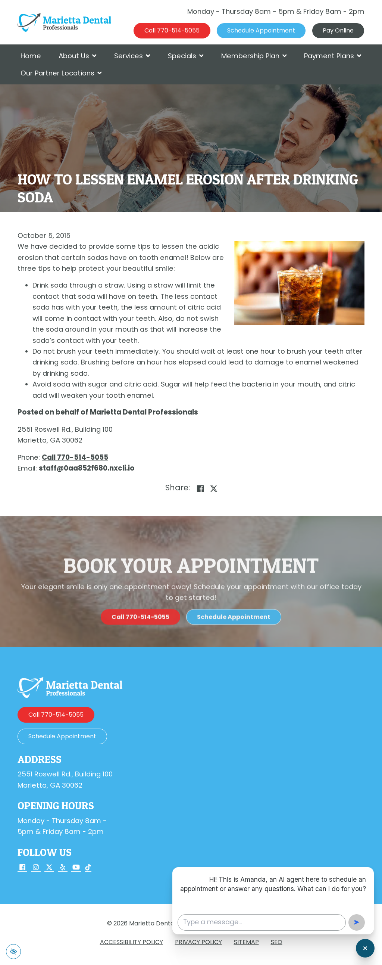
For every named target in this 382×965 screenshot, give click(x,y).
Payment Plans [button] (332, 55)
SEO (276, 942)
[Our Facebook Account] (22, 868)
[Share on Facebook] (200, 488)
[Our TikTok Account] (88, 868)
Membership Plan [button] (254, 55)
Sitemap (246, 942)
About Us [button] (78, 55)
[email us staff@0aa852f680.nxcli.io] (87, 468)
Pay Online (338, 30)
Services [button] (132, 55)
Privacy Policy (198, 942)
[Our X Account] (49, 868)
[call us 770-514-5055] (172, 30)
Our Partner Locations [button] (61, 73)
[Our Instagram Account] (36, 868)
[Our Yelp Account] (63, 868)
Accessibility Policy (131, 942)
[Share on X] (214, 488)
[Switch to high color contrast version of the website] (13, 951)
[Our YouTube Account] (76, 868)
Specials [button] (186, 55)
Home (31, 55)
